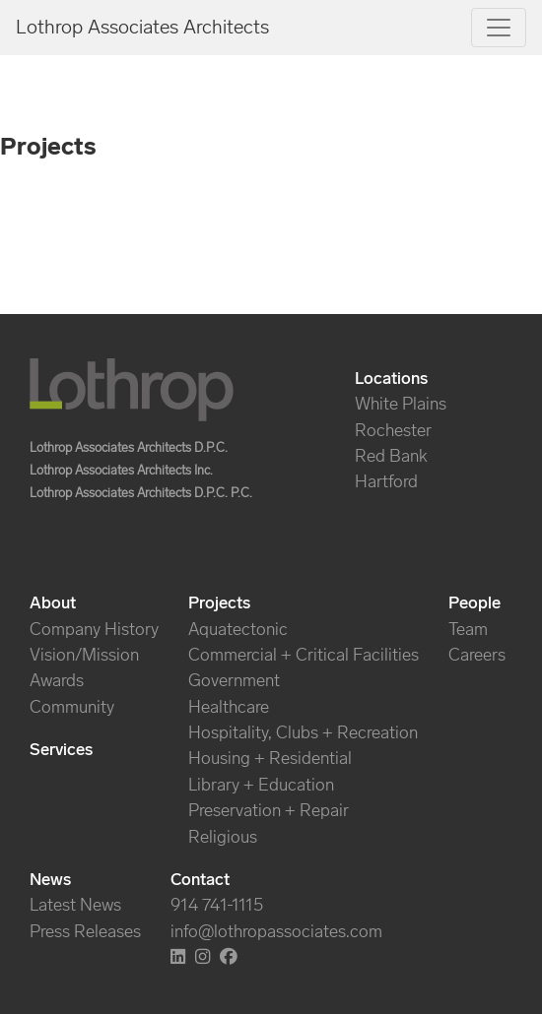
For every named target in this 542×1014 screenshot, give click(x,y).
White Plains (400, 403)
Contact (200, 879)
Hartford (386, 481)
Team (468, 629)
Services (61, 749)
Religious (222, 837)
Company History (94, 629)
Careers (477, 654)
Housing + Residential (270, 758)
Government (234, 680)
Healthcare (228, 707)
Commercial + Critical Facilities (303, 654)
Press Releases (85, 931)
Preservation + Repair (268, 810)
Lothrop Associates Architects (142, 26)
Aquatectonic (238, 629)
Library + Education (261, 784)
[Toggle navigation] (498, 27)
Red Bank (391, 456)
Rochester (393, 430)
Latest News (75, 905)
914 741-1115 (216, 905)
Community (72, 707)
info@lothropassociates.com (276, 931)
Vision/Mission (84, 654)
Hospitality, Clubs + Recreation (303, 732)
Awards (57, 680)
